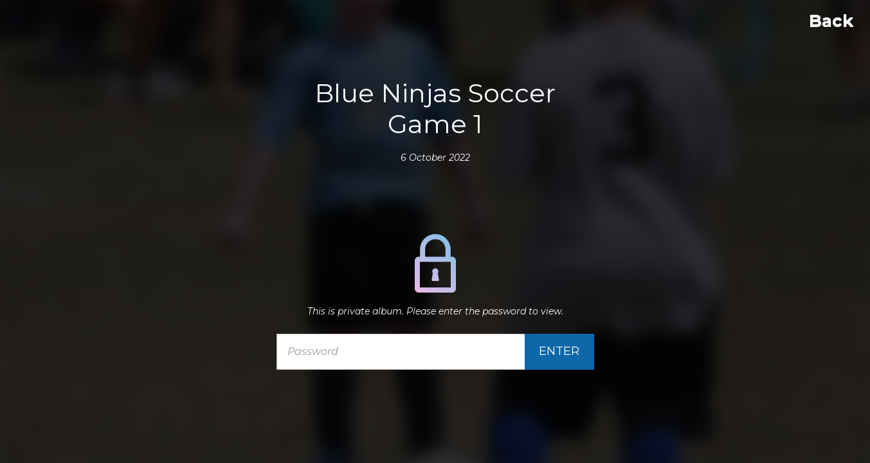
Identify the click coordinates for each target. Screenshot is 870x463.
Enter (559, 351)
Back (831, 20)
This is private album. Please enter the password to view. (435, 311)
